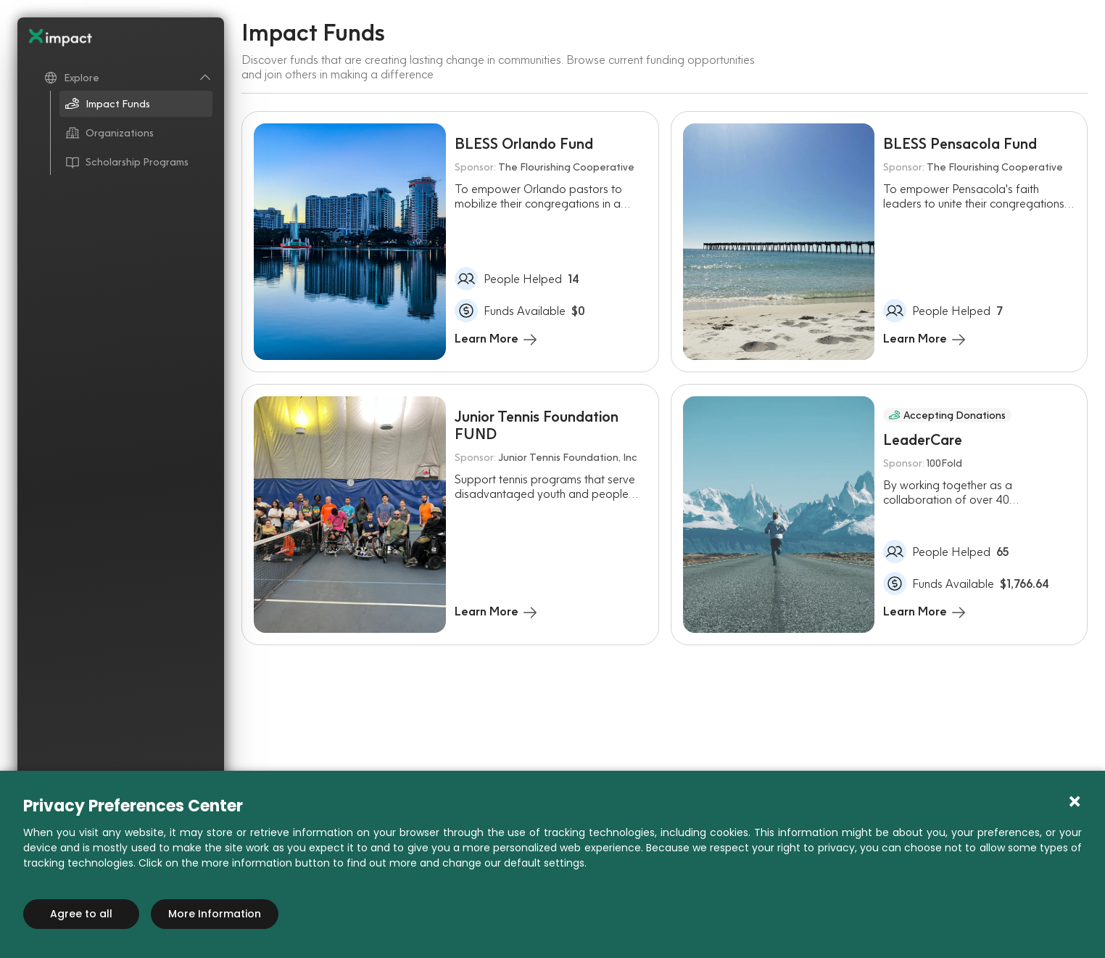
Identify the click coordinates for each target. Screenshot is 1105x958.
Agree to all (81, 913)
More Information (214, 913)
